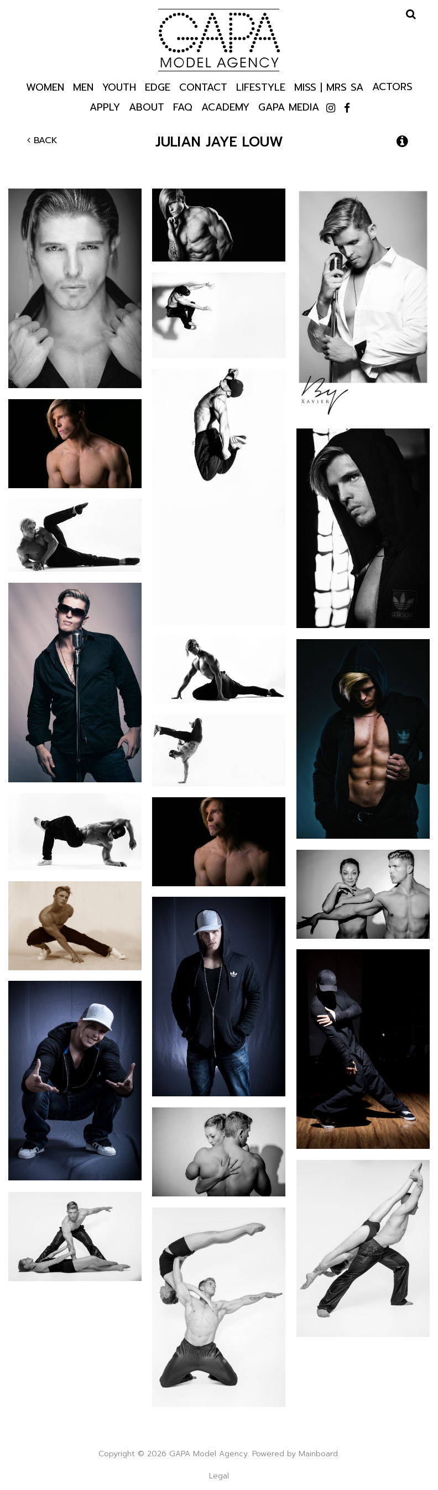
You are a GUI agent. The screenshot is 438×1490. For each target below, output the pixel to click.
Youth (119, 86)
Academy (225, 106)
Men (83, 86)
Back (42, 140)
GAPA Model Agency (219, 40)
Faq (182, 106)
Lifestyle (260, 86)
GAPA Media (288, 106)
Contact (203, 86)
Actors (392, 86)
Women (45, 86)
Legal (219, 1476)
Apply (105, 106)
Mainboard (318, 1454)
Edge (157, 86)
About (146, 106)
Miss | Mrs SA (328, 86)
